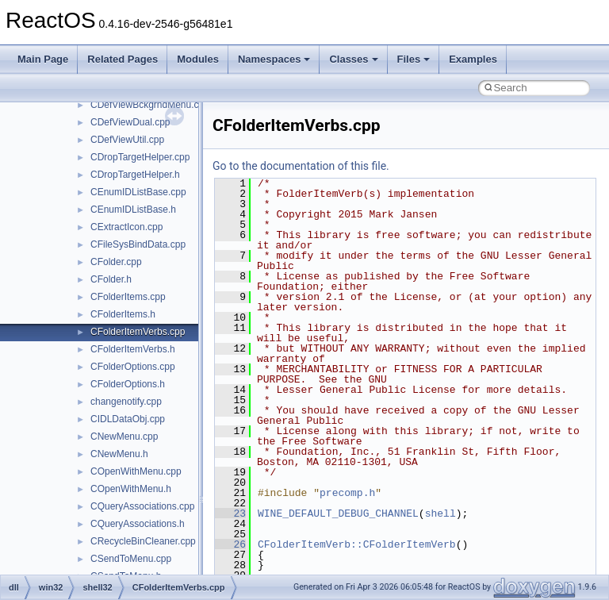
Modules (198, 59)
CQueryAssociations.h (137, 523)
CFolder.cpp (116, 261)
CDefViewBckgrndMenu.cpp (149, 104)
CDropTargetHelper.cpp (140, 157)
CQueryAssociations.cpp (142, 506)
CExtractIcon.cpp (126, 227)
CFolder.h (111, 279)
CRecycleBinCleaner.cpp (143, 541)
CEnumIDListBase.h (133, 209)
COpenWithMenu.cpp (136, 471)
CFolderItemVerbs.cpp (137, 331)
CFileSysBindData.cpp (138, 244)
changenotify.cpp (126, 401)
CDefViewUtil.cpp (127, 139)
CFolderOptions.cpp (132, 366)
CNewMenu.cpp (124, 436)
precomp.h (347, 493)
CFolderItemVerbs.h (132, 349)
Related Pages (122, 59)
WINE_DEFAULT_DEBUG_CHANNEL (338, 513)
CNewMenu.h (119, 454)
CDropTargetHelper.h (135, 174)
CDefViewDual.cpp (130, 122)
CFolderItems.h (122, 314)
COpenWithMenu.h (130, 488)
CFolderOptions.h (127, 384)
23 (230, 513)
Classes (353, 59)
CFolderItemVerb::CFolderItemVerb (357, 544)
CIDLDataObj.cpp (127, 419)
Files (414, 59)
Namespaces (274, 59)
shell (440, 513)
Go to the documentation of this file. (301, 166)
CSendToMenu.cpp (130, 558)
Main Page (42, 59)
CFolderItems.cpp (128, 296)
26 (230, 544)
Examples (473, 59)
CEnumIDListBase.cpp (138, 192)
